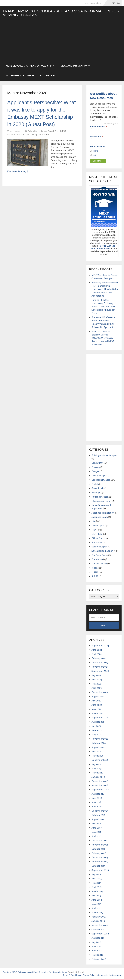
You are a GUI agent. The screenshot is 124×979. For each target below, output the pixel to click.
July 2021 (96, 726)
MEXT (63, 131)
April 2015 (96, 887)
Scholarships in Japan (18, 134)
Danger (95, 471)
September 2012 (100, 933)
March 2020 (97, 755)
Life (93, 521)
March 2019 (97, 772)
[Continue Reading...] (17, 171)
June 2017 (96, 827)
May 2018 (96, 802)
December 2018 (99, 781)
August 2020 (97, 747)
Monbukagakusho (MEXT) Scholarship (29, 66)
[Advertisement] (62, 40)
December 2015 (99, 857)
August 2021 (97, 722)
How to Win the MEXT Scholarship (103, 247)
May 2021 (96, 734)
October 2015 (98, 866)
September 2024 (100, 645)
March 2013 (97, 912)
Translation (97, 559)
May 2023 (96, 683)
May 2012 (96, 946)
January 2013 (98, 921)
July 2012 (96, 942)
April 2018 (96, 806)
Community (97, 463)
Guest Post (53, 131)
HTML (95, 151)
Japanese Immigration (102, 513)
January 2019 (98, 777)
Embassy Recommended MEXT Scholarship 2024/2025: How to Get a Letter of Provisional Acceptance (104, 289)
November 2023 (99, 667)
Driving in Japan (99, 475)
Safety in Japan (99, 546)
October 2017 (98, 815)
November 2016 (99, 844)
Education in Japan (37, 131)
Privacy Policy (89, 975)
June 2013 (96, 900)
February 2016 (98, 853)
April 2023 (96, 688)
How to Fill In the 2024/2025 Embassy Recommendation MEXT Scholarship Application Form (104, 306)
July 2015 (96, 874)
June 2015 (96, 878)
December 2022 (99, 692)
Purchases (96, 542)
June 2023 (96, 679)
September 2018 (100, 789)
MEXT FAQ (97, 534)
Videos (95, 568)
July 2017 (96, 823)
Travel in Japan (99, 563)
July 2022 (96, 700)
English (95, 484)
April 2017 (96, 836)
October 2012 (98, 929)
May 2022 (96, 709)
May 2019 (96, 768)
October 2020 (98, 743)
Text (94, 155)
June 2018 (96, 798)
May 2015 (96, 883)
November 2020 (99, 739)
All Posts (46, 75)
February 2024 (98, 658)
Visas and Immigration (74, 66)
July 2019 (96, 764)
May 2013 (96, 904)
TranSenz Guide (99, 555)
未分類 (94, 576)
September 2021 (100, 717)
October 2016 (98, 849)
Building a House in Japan (104, 455)
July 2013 (96, 895)
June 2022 (96, 705)
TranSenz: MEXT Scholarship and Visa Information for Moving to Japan (60, 13)
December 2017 (99, 811)
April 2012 (96, 950)
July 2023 (96, 675)
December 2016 (99, 840)
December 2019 (99, 760)
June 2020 (96, 751)
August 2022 (97, 696)
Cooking (95, 467)
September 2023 (100, 671)
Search (104, 625)
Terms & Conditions (72, 975)
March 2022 (97, 713)
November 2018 (99, 785)
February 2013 (98, 916)
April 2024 (96, 654)
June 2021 (96, 730)
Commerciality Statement (109, 975)
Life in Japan (97, 525)
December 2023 (99, 662)
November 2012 (99, 925)
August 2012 (97, 938)
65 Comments (42, 134)
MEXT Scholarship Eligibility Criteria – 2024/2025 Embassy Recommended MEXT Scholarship (102, 338)
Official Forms (98, 538)
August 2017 (97, 819)
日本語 (94, 572)
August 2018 (97, 794)
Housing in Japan (100, 497)
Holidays (95, 492)
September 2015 (100, 870)
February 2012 (98, 959)
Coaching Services (93, 3)
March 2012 (97, 955)
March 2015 (97, 891)
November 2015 (99, 861)
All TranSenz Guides (18, 75)
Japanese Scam (99, 517)
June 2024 (96, 650)
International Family (101, 501)
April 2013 (96, 908)
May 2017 (96, 832)
